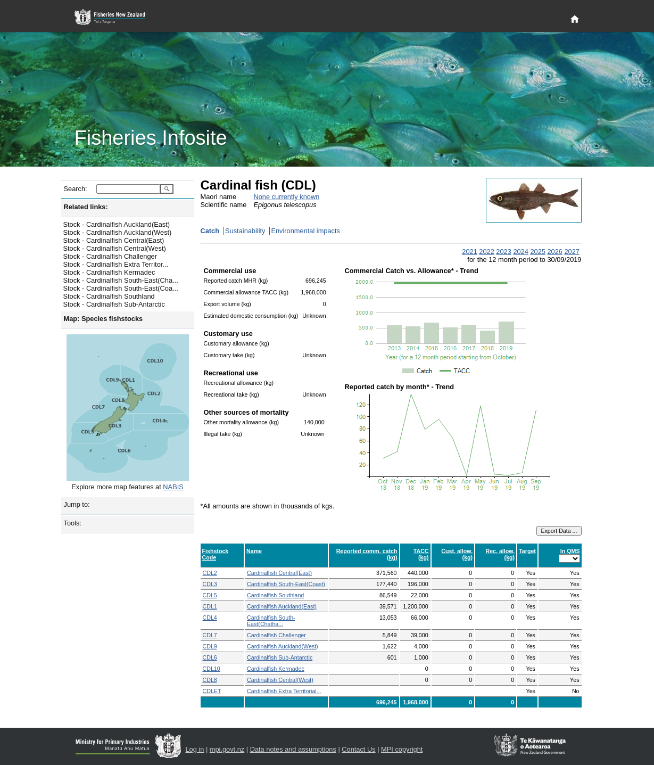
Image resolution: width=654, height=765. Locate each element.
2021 (469, 252)
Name (254, 551)
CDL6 (210, 657)
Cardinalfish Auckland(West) (282, 646)
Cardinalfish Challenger (276, 635)
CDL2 (210, 573)
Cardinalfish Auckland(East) (282, 606)
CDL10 (211, 668)
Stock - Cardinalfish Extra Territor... (115, 264)
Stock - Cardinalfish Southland (109, 296)
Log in (195, 749)
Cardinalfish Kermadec (275, 668)
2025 (537, 252)
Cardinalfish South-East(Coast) (286, 584)
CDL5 (210, 595)
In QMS (570, 551)
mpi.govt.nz (227, 749)
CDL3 (210, 584)
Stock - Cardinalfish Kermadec (109, 272)
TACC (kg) (421, 554)
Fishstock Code (215, 554)
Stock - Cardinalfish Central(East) (113, 240)
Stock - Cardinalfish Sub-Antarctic (114, 304)
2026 (554, 252)
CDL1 (210, 606)
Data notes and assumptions (293, 749)
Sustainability (245, 231)
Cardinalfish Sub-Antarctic (279, 657)
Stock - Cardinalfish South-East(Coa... (120, 288)
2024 (520, 252)
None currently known (287, 197)
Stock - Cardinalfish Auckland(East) (116, 224)
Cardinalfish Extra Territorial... (284, 691)
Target (527, 551)
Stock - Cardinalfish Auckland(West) (117, 232)
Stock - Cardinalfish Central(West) (114, 248)
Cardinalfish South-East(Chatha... (271, 620)
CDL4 (210, 617)
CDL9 (210, 646)
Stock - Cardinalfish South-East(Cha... (120, 280)
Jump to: (77, 504)
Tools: (72, 523)
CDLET (212, 691)
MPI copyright (402, 749)
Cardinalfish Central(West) (280, 680)
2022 (486, 252)
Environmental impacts (305, 231)
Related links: (86, 207)
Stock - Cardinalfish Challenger (110, 256)
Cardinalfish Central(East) (279, 573)
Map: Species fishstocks (103, 319)
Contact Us (358, 749)
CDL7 (210, 635)
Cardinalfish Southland (275, 595)
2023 (503, 252)
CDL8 (210, 680)
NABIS (173, 487)
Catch (210, 231)
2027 (571, 252)
